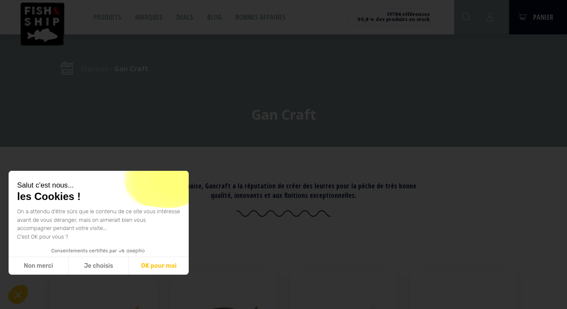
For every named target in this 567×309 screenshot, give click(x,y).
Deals (184, 17)
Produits (107, 17)
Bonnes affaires (260, 17)
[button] (18, 294)
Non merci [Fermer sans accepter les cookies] (38, 266)
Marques (149, 17)
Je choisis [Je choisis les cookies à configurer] (98, 266)
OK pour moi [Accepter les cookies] (159, 266)
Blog (214, 17)
